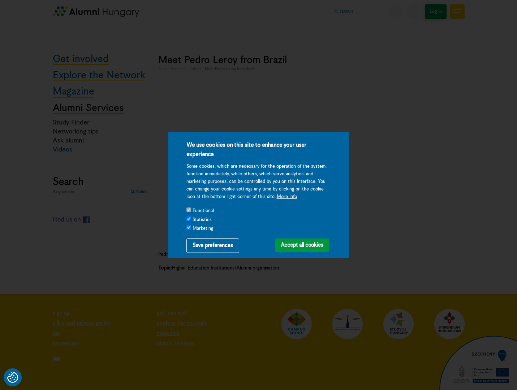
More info (287, 197)
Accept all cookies (302, 245)
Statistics (202, 220)
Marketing (203, 228)
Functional (203, 211)
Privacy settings (13, 377)
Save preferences (213, 245)
